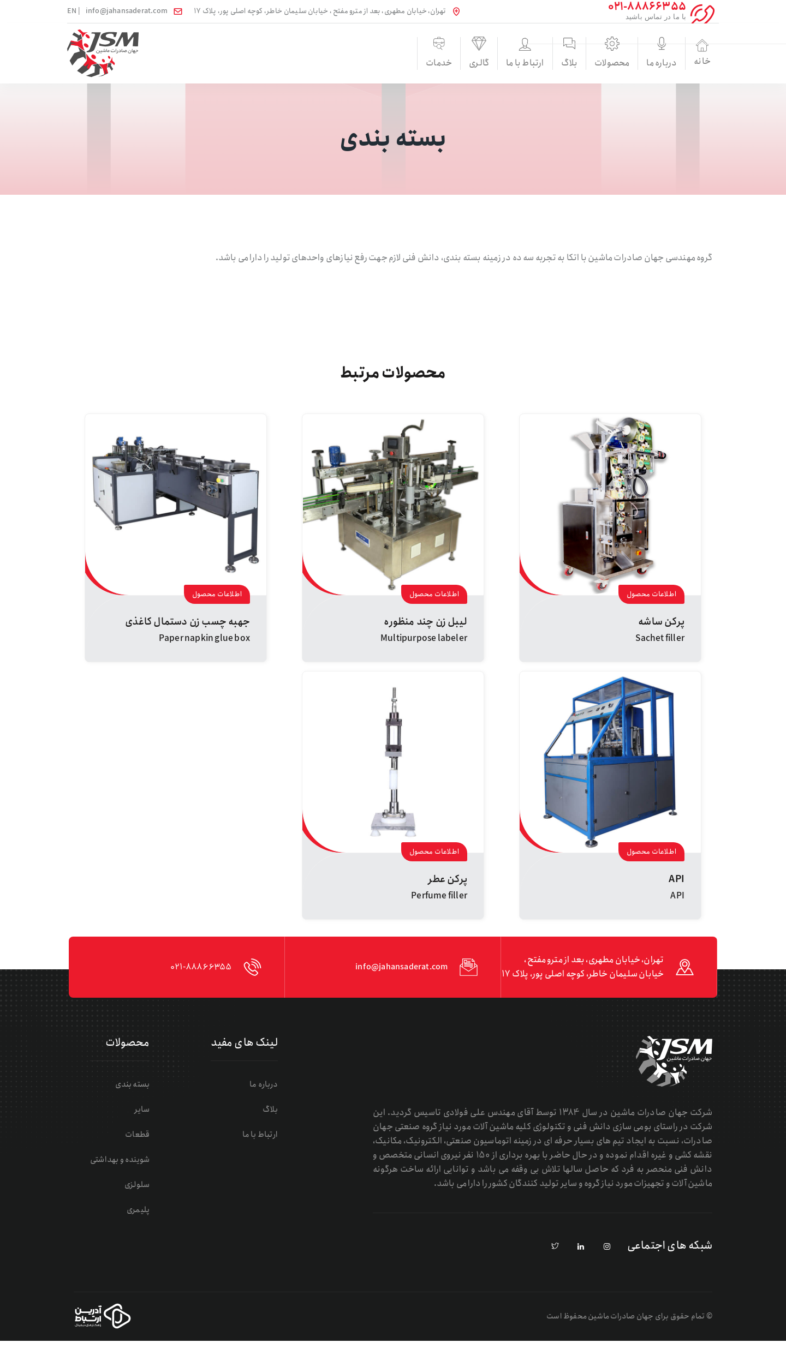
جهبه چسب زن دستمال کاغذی (187, 621)
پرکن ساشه (661, 621)
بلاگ (507, 64)
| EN (73, 11)
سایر (147, 1123)
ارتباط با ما (446, 64)
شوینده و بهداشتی (123, 1173)
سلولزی (142, 1199)
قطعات (142, 1148)
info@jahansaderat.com (127, 11)
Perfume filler (439, 896)
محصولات (567, 64)
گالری (386, 64)
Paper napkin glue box (204, 638)
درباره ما (628, 64)
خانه (689, 53)
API (676, 879)
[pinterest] (555, 1261)
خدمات (325, 64)
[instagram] (607, 1261)
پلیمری (143, 1224)
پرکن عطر (447, 879)
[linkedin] (581, 1261)
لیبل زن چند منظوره (425, 621)
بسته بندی (137, 1098)
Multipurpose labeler (423, 638)
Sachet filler (659, 638)
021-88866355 (188, 974)
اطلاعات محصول (651, 594)
